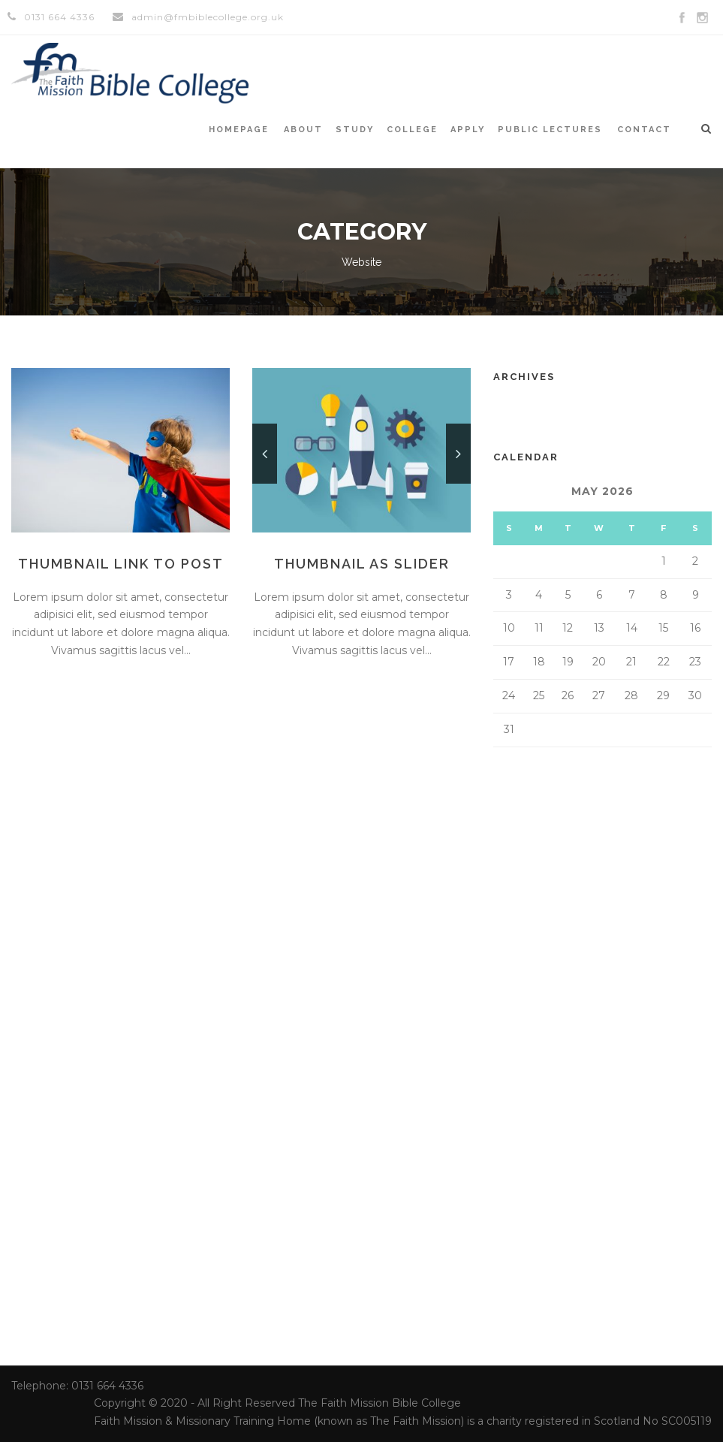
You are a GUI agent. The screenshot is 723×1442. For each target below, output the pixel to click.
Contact (644, 129)
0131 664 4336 (59, 17)
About (303, 129)
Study (355, 129)
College (412, 129)
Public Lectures (550, 129)
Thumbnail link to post (121, 564)
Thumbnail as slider (362, 564)
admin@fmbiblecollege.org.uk (207, 17)
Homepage (239, 129)
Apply (467, 129)
